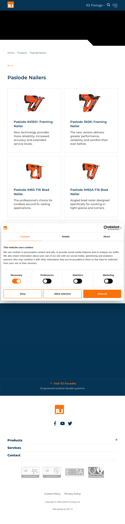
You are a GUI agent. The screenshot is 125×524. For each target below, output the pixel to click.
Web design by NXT (61, 509)
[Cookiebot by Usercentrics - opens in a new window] (108, 228)
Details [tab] (66, 236)
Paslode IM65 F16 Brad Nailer (31, 192)
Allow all (102, 293)
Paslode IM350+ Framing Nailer (33, 124)
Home (10, 52)
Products (22, 52)
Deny (23, 293)
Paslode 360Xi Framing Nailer (88, 124)
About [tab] (106, 236)
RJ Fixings (95, 5)
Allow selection (62, 293)
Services (14, 448)
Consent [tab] (25, 236)
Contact (13, 455)
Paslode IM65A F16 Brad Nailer (89, 192)
